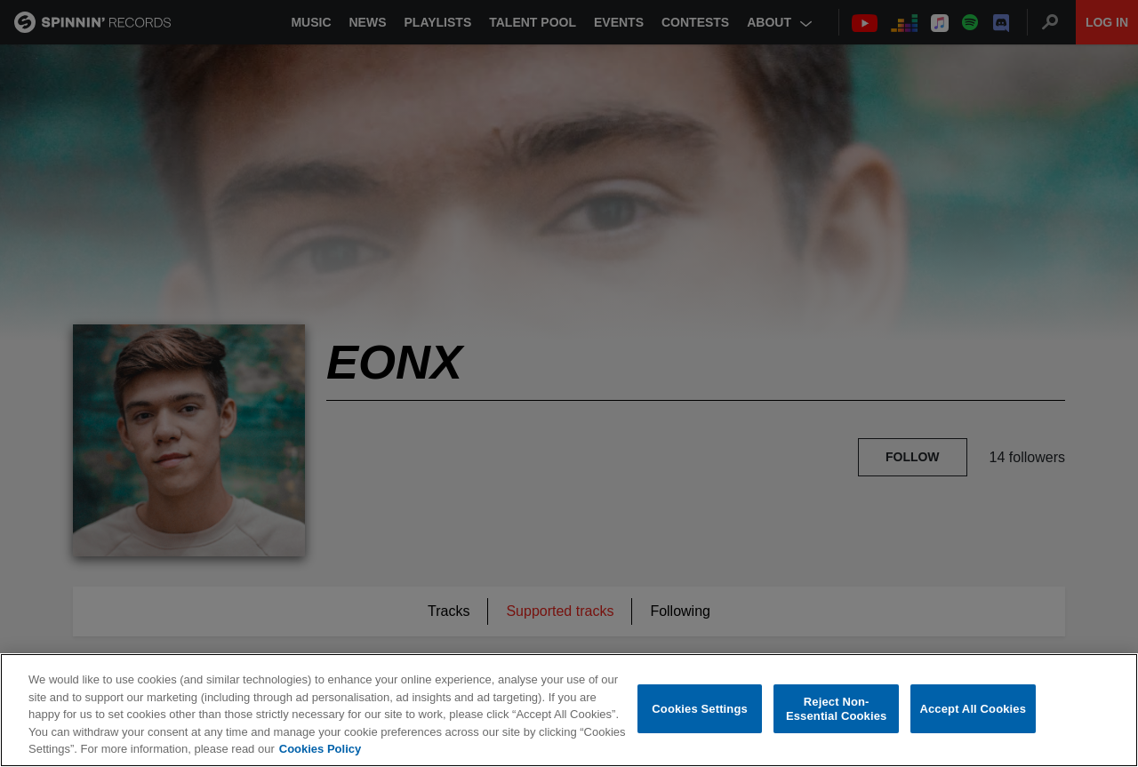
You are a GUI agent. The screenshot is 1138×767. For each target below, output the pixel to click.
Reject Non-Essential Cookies (836, 709)
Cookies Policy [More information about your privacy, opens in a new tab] (320, 748)
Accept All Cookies (972, 708)
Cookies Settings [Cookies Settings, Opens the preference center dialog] (700, 708)
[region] (569, 710)
